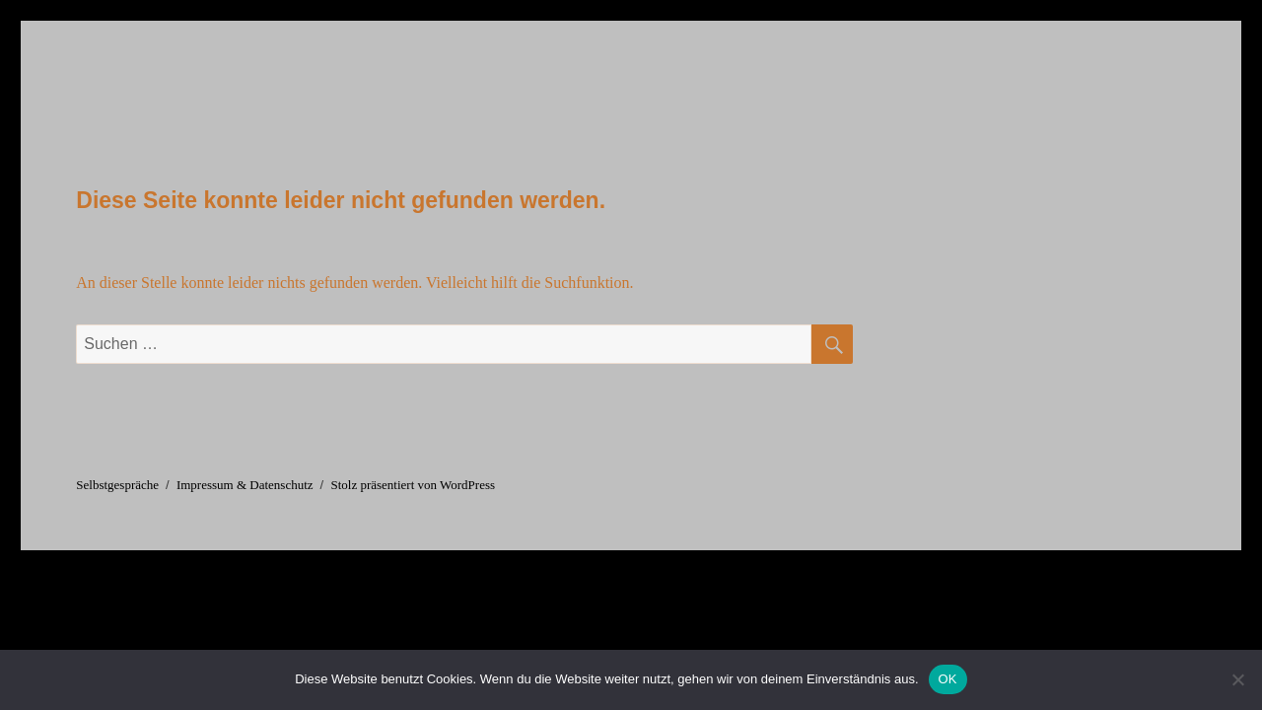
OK (948, 679)
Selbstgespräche (117, 484)
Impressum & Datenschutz (245, 484)
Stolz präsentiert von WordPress (412, 484)
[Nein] (1237, 679)
